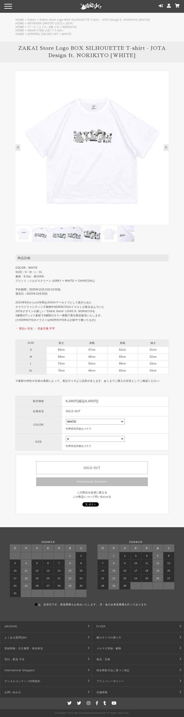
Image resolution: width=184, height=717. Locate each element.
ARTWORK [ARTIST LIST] (44, 23)
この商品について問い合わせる (92, 496)
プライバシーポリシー (110, 681)
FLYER (101, 626)
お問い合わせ (12, 692)
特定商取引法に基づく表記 (113, 670)
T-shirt (59, 30)
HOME (20, 19)
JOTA (69, 23)
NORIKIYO (69, 27)
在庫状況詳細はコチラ (78, 428)
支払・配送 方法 (14, 659)
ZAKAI (32, 19)
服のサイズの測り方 (108, 637)
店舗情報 (102, 692)
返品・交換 (103, 659)
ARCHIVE (10, 626)
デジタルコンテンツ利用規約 (22, 681)
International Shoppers (92, 481)
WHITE (66, 34)
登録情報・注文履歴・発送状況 (23, 648)
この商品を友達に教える (92, 492)
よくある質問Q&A (15, 637)
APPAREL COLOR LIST (43, 34)
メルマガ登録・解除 (108, 648)
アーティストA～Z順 (40, 27)
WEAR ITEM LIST (39, 30)
